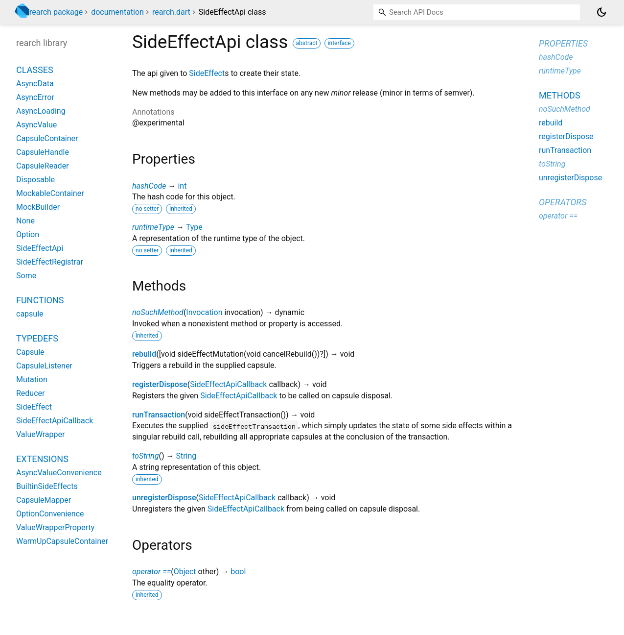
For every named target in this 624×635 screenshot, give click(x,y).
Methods (559, 95)
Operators (562, 202)
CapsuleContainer (47, 138)
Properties (563, 43)
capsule (30, 313)
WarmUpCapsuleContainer (62, 541)
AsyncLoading (41, 111)
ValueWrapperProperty (55, 527)
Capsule (30, 352)
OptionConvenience (50, 513)
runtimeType (153, 227)
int (182, 186)
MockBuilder (38, 207)
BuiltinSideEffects (47, 486)
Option (27, 234)
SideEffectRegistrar (49, 262)
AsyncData (35, 83)
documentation (117, 12)
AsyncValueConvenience (59, 472)
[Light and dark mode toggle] (601, 12)
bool (238, 571)
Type (194, 227)
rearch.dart (171, 12)
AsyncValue (36, 124)
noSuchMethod (158, 312)
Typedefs (37, 338)
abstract (307, 43)
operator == (151, 571)
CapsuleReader (42, 166)
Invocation (204, 312)
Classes (34, 70)
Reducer (30, 393)
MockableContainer (50, 193)
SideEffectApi (39, 248)
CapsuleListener (44, 365)
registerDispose (159, 384)
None (25, 220)
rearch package (56, 12)
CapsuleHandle (42, 152)
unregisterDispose (164, 497)
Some (26, 275)
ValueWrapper (40, 434)
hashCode (149, 186)
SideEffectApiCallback (228, 384)
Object (185, 571)
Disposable (35, 179)
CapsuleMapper (43, 500)
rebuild (144, 354)
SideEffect (207, 73)
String (186, 456)
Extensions (42, 459)
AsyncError (35, 97)
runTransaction (158, 414)
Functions (40, 300)
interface (339, 43)
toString (145, 456)
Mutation (31, 379)
